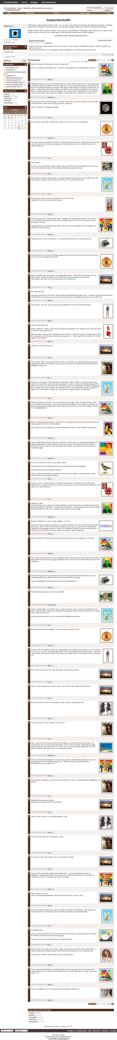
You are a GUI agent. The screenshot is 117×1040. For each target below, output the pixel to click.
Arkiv (89, 1030)
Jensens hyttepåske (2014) (14, 82)
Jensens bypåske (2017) (13, 86)
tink (49, 194)
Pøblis (49, 1000)
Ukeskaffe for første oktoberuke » (78, 35)
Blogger (34, 2)
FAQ (9, 13)
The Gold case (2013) (12, 80)
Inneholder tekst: (9, 52)
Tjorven (50, 234)
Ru (48, 158)
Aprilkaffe (31, 1013)
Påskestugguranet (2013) (13, 77)
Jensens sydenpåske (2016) (14, 84)
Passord (89, 10)
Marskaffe (31, 1015)
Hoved (65, 35)
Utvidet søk (7, 60)
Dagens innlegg (85, 13)
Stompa (50, 438)
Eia (49, 377)
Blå (49, 944)
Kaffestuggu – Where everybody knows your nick (38, 8)
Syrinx (49, 117)
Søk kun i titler (9, 57)
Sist (109, 60)
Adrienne (50, 458)
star (49, 287)
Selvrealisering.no (64, 1038)
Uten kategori (10, 67)
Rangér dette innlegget (104, 40)
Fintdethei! (51, 755)
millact (49, 300)
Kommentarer (107, 54)
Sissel (49, 965)
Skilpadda (50, 97)
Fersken (50, 137)
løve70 (50, 718)
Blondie (50, 250)
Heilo (49, 478)
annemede (51, 604)
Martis (49, 341)
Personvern (105, 1030)
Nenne (50, 533)
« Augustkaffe (58, 35)
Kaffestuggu (48, 43)
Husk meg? (109, 8)
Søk (108, 13)
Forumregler (96, 1030)
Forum (24, 2)
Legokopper (9, 75)
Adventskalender (48, 2)
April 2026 (15, 110)
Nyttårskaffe (32, 1019)
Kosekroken (9, 69)
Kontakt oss (71, 1030)
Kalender (56, 13)
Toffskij (50, 79)
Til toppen (113, 1030)
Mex (49, 173)
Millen (49, 214)
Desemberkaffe (33, 1021)
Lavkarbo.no (54, 1038)
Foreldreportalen (11, 2)
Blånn (49, 320)
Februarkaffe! (33, 1017)
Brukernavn (90, 7)
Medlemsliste (30, 13)
